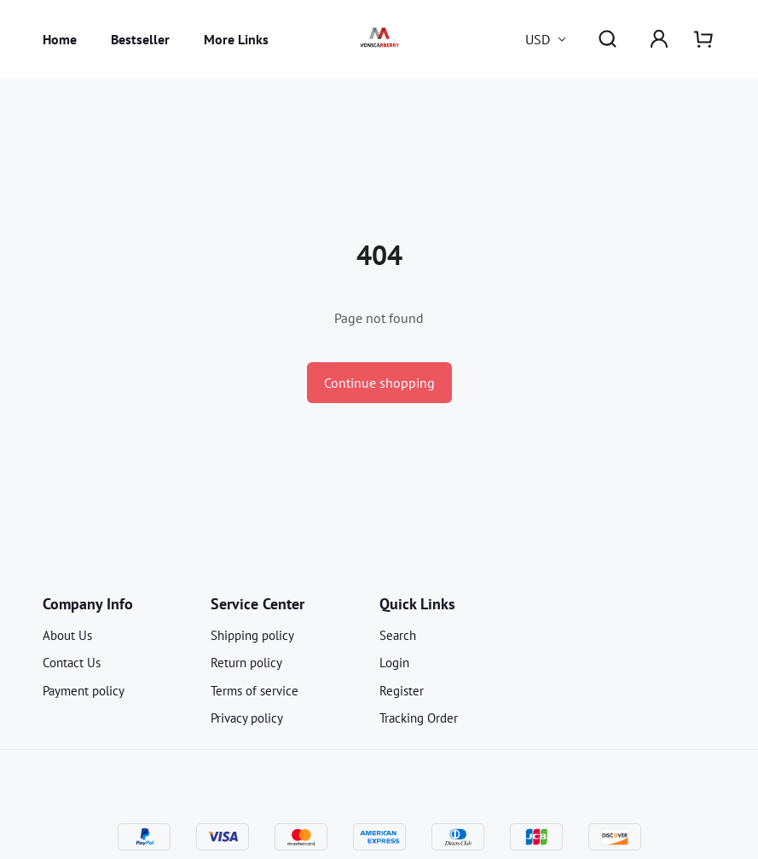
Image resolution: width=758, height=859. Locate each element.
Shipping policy (252, 635)
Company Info (88, 604)
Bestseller (140, 39)
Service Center (257, 604)
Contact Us (72, 662)
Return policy (246, 662)
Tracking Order (418, 718)
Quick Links (417, 604)
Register (401, 691)
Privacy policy (247, 718)
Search (397, 635)
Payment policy (83, 691)
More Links (236, 39)
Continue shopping (379, 382)
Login (394, 662)
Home (60, 39)
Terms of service (254, 691)
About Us (67, 635)
